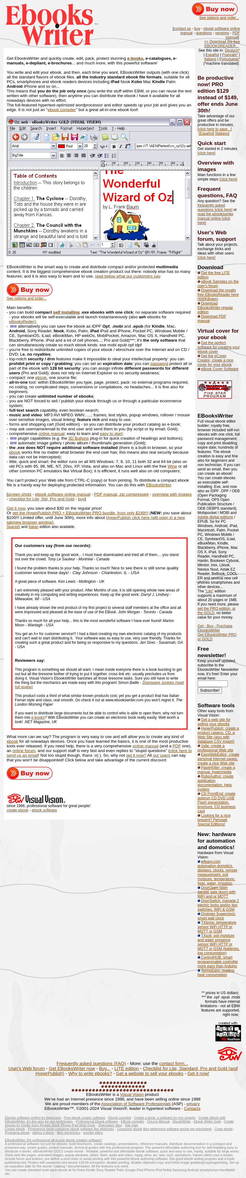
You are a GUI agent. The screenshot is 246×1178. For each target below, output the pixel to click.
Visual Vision (132, 1094)
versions (222, 33)
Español (212, 55)
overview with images (172, 494)
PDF (176, 746)
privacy (193, 1103)
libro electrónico (68, 1132)
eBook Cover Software (220, 369)
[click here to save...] (215, 129)
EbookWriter (181, 1121)
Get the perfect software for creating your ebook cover (219, 347)
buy (197, 28)
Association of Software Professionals (136, 1103)
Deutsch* (232, 50)
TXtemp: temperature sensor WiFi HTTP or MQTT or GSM (217, 926)
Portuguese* (229, 59)
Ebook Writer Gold (207, 1121)
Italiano (210, 59)
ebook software (44, 810)
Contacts (192, 1108)
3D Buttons (78, 438)
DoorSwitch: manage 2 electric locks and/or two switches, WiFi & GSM (218, 905)
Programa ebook (17, 1132)
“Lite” (209, 591)
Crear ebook (224, 1129)
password (159, 363)
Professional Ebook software (97, 1121)
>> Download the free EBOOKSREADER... (222, 44)
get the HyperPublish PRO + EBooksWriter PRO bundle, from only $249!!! (80, 513)
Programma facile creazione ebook (54, 1129)
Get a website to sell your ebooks (149, 1073)
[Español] (206, 133)
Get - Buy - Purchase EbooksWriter (215, 628)
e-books (135, 58)
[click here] (206, 153)
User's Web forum (26, 1068)
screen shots (19, 494)
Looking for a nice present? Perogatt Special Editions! (214, 819)
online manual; (52, 433)
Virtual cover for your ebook (218, 334)
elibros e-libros (43, 1132)
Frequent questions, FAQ (217, 192)
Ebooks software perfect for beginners (33, 1118)
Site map (131, 1125)
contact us (182, 28)
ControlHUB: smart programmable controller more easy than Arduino (218, 961)
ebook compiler (62, 109)
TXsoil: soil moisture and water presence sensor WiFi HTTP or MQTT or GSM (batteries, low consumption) (219, 944)
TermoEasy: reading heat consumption (216, 972)
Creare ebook (15, 1129)
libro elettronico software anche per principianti (177, 1129)
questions (204, 33)
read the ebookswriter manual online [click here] (216, 218)
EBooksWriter (158, 485)
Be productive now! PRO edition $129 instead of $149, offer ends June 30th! (218, 94)
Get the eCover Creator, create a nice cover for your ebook (216, 360)
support (226, 239)
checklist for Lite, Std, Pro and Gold (42, 499)
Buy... (104, 1068)
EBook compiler (132, 1121)
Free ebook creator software (84, 1118)
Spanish (13, 527)
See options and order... (219, 18)
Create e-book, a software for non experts (164, 1118)
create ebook (17, 810)
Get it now (16, 508)
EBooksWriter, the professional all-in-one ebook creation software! (53, 1140)
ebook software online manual (62, 494)
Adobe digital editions (215, 517)
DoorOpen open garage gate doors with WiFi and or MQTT (217, 892)
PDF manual (233, 35)
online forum (23, 750)
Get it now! (198, 1073)
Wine (172, 466)
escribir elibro (93, 1132)
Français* (230, 55)
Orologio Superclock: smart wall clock (217, 916)
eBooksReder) (22, 321)
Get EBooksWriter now (72, 1068)
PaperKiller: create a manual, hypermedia (216, 769)
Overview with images (216, 166)
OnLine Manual (158, 1121)
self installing (66, 312)
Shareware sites (110, 1125)
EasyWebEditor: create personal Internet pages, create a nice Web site (218, 758)
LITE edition (126, 1068)
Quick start (212, 143)
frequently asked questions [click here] (215, 207)
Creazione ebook (129, 1129)
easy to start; (111, 433)
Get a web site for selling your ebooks (214, 722)
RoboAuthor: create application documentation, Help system (216, 783)
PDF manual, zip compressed (121, 494)
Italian (33, 527)
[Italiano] (222, 133)
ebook (40, 377)
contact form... (173, 1063)
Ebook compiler (119, 1118)
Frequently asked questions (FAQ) (91, 1063)
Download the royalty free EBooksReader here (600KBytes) (218, 294)
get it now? (136, 755)
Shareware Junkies (158, 682)
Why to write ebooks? (90, 1073)
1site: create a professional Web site (216, 748)
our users (161, 755)
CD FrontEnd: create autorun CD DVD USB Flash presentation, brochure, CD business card (217, 802)
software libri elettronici (97, 1129)
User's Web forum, (212, 235)
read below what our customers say (127, 276)
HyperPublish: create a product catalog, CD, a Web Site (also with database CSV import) (218, 735)
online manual (145, 746)
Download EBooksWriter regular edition (215, 307)
